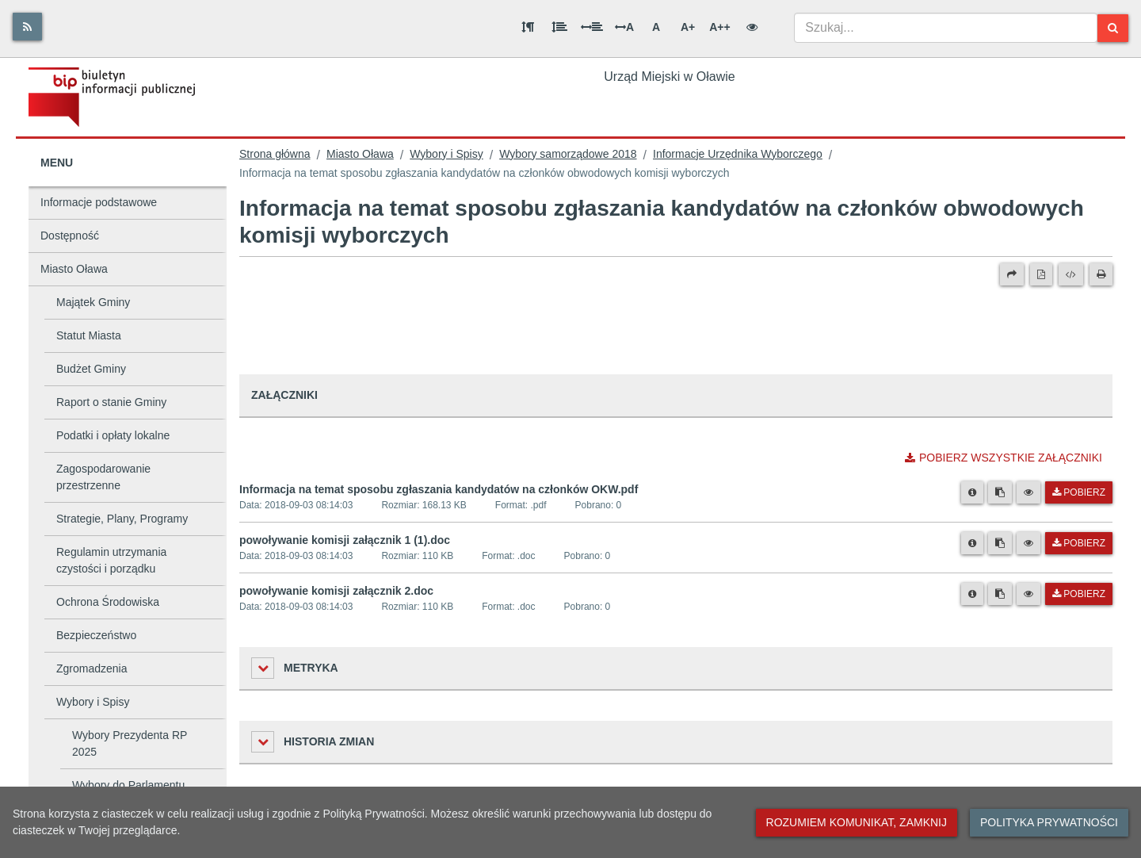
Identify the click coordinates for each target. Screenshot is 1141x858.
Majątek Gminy (93, 302)
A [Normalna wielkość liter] (656, 27)
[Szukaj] (1112, 28)
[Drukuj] (1100, 274)
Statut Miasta (88, 335)
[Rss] (27, 26)
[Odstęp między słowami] (592, 27)
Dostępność (69, 235)
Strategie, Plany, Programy (122, 518)
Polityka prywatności (1049, 822)
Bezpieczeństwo (96, 635)
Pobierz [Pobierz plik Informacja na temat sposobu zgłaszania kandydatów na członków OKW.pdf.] (1078, 492)
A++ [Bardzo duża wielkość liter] (719, 27)
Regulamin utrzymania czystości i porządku (111, 560)
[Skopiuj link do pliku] (1000, 492)
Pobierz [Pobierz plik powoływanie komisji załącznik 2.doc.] (1078, 593)
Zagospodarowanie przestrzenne (103, 477)
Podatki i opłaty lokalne (113, 435)
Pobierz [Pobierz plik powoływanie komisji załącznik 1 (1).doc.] (1078, 543)
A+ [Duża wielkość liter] (688, 27)
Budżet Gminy (91, 368)
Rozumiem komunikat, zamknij (856, 822)
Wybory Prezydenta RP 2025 (129, 743)
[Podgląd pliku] (1028, 492)
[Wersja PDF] (1041, 274)
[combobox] (946, 27)
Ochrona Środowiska (107, 602)
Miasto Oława (74, 268)
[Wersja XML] (1071, 274)
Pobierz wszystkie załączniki (1003, 457)
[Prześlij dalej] (1012, 274)
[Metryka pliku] (972, 492)
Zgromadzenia (92, 668)
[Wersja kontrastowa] (752, 27)
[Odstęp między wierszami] (559, 27)
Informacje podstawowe (98, 202)
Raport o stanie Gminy (111, 402)
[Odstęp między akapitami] (528, 27)
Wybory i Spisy (92, 701)
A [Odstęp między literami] (624, 27)
